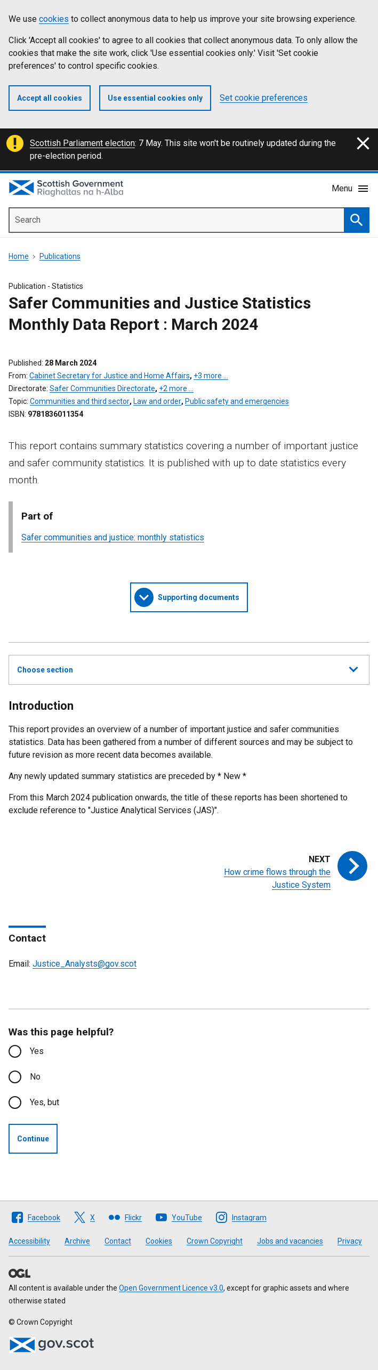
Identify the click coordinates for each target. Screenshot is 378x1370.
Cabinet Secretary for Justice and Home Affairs (109, 375)
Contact (117, 1241)
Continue (33, 1138)
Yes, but (44, 1102)
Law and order (157, 401)
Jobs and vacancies (290, 1241)
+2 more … (176, 388)
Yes (37, 1051)
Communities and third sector (80, 401)
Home (19, 256)
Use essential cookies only (155, 98)
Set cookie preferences (264, 98)
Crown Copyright (215, 1241)
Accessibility (29, 1241)
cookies (54, 19)
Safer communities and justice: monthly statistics (112, 537)
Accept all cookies (49, 98)
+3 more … (211, 375)
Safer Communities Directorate (102, 388)
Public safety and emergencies (237, 401)
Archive (77, 1241)
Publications (60, 256)
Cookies (159, 1241)
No (35, 1077)
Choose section (187, 668)
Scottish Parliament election (82, 143)
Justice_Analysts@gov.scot (84, 964)
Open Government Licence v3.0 (171, 1288)
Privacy (349, 1241)
